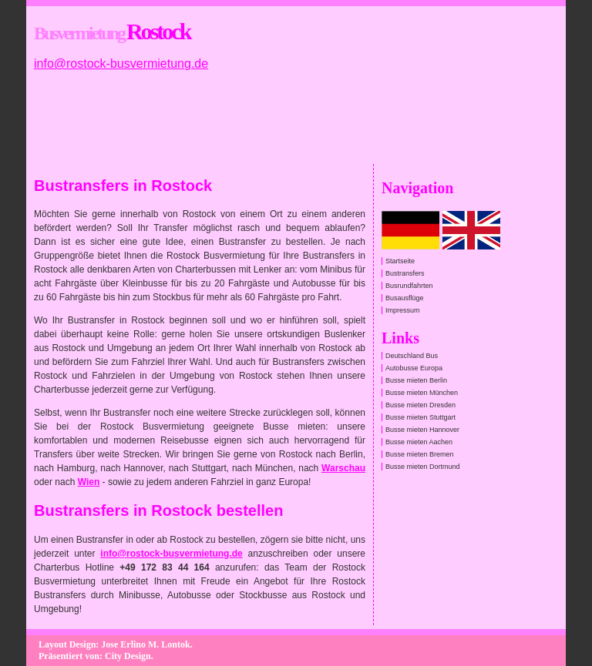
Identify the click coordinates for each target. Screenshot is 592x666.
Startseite (400, 261)
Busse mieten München (421, 393)
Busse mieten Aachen (418, 442)
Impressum (402, 310)
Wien (89, 482)
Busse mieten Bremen (419, 454)
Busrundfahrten (409, 285)
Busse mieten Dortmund (422, 466)
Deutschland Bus (411, 356)
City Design (128, 656)
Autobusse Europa (413, 368)
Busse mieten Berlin (416, 380)
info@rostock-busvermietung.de (121, 63)
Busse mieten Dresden (420, 405)
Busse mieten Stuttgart (420, 417)
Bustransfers (405, 273)
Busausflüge (404, 298)
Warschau (343, 468)
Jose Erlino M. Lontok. (146, 644)
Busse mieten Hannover (422, 429)
